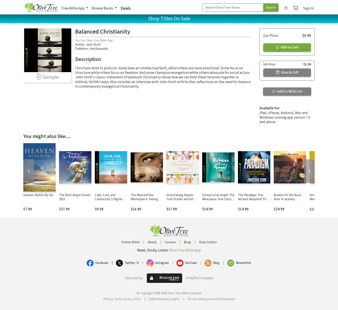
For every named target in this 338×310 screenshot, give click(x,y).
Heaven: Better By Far (38, 195)
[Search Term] (233, 7)
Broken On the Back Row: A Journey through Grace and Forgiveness (287, 201)
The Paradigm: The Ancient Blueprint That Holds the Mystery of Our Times (253, 201)
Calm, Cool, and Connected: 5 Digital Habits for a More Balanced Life (108, 201)
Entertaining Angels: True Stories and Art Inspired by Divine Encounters (180, 201)
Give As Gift (287, 72)
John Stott (93, 44)
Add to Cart (287, 47)
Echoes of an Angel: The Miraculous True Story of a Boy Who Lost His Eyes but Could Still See (218, 201)
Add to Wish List (287, 91)
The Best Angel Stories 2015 (75, 197)
